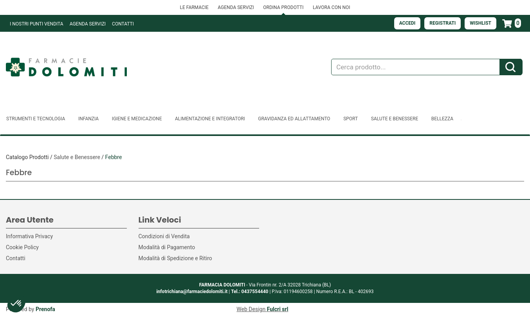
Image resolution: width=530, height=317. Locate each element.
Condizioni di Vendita (164, 236)
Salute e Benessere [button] (394, 118)
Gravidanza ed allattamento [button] (294, 118)
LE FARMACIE (194, 7)
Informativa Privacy (29, 236)
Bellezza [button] (442, 118)
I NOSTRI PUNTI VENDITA (36, 24)
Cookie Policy (22, 247)
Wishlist (480, 23)
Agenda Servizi (88, 24)
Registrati (442, 23)
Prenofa (45, 309)
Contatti (123, 24)
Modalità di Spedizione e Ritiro (175, 258)
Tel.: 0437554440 (249, 291)
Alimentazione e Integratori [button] (210, 118)
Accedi (407, 23)
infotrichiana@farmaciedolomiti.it (191, 291)
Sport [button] (350, 118)
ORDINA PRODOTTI (283, 7)
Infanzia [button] (88, 118)
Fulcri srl (277, 309)
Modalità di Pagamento (167, 247)
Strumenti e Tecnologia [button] (35, 118)
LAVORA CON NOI (331, 7)
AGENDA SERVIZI (236, 7)
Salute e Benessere (77, 157)
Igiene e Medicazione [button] (137, 118)
